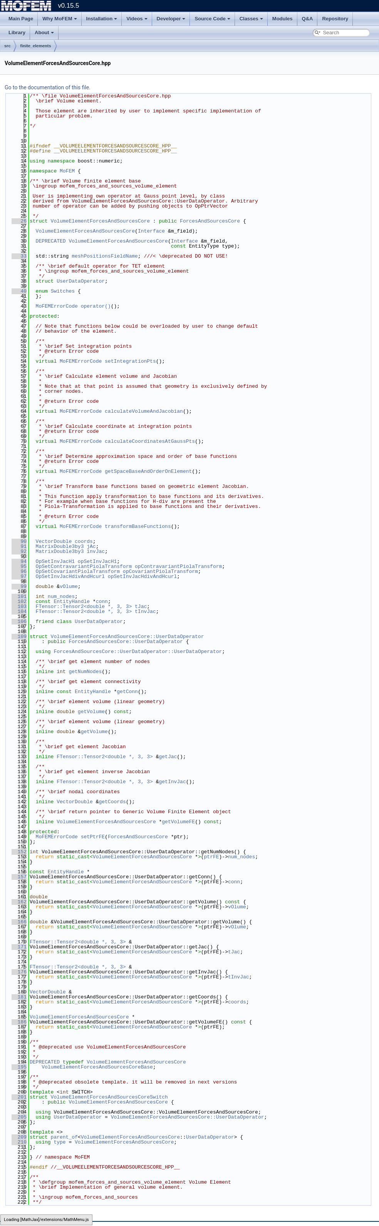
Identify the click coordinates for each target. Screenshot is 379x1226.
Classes (251, 19)
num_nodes (61, 596)
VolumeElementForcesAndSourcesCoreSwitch (109, 1097)
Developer (171, 19)
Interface (151, 231)
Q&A (307, 19)
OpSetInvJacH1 (55, 561)
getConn (127, 691)
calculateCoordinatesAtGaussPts (150, 441)
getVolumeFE (178, 821)
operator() (96, 306)
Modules (282, 19)
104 (19, 611)
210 (19, 1142)
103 (19, 606)
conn (102, 601)
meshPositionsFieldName (105, 256)
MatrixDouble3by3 (60, 546)
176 (19, 971)
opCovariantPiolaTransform (160, 571)
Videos (136, 19)
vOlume (69, 586)
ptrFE (211, 856)
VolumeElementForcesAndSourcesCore (100, 221)
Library (16, 32)
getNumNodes (85, 671)
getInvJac (172, 781)
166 (19, 921)
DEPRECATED (51, 241)
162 (19, 901)
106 (19, 621)
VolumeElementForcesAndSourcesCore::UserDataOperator (127, 636)
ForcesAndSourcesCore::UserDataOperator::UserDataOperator (138, 651)
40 (19, 291)
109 (19, 636)
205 (19, 1117)
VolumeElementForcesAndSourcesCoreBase (97, 1067)
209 (19, 1137)
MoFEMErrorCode (57, 306)
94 (19, 561)
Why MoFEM (59, 19)
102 (19, 601)
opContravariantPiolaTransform (178, 566)
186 (19, 1021)
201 (19, 1097)
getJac (168, 756)
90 (19, 541)
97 (19, 576)
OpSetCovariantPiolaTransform (78, 571)
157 (19, 876)
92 (19, 551)
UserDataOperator (81, 281)
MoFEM (67, 170)
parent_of (64, 1137)
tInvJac (145, 611)
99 (19, 586)
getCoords (112, 801)
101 (19, 596)
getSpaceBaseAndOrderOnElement (148, 471)
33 (19, 256)
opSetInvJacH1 (97, 561)
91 (19, 546)
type (59, 1142)
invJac (96, 551)
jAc (91, 546)
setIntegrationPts (130, 361)
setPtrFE (93, 836)
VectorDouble (54, 541)
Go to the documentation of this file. (48, 87)
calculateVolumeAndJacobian (144, 411)
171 (19, 946)
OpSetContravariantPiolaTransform (84, 566)
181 (19, 996)
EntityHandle (72, 601)
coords (84, 541)
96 (19, 571)
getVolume (91, 711)
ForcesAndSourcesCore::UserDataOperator (126, 641)
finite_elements (35, 46)
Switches (63, 291)
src (7, 46)
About (44, 32)
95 (19, 566)
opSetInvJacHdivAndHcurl (142, 576)
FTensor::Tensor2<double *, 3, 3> (84, 606)
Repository (335, 19)
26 (19, 221)
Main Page (20, 19)
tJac (141, 606)
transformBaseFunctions (138, 526)
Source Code (212, 19)
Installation (101, 19)
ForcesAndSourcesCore (210, 221)
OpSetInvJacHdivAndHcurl (70, 576)
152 (19, 851)
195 (19, 1067)
